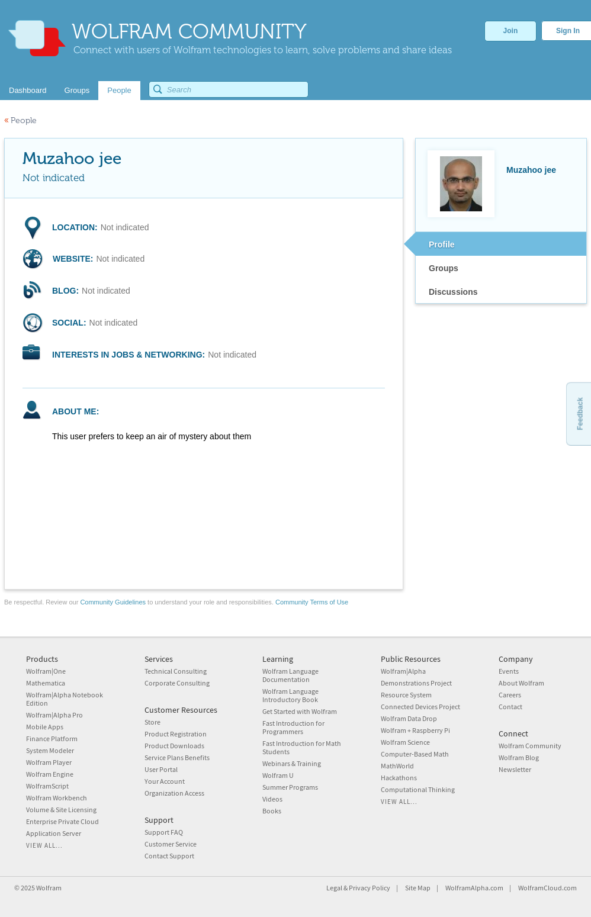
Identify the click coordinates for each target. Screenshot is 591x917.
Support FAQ (163, 832)
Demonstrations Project (416, 682)
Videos (272, 798)
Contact (510, 706)
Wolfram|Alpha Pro (54, 714)
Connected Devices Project (420, 706)
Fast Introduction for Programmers (293, 727)
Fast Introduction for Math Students (301, 747)
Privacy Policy (369, 887)
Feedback (580, 413)
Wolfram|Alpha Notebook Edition (64, 698)
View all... (44, 845)
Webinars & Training (291, 763)
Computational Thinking (418, 789)
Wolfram (49, 887)
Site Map (418, 887)
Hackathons (399, 777)
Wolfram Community (530, 745)
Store (152, 721)
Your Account (164, 781)
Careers (510, 694)
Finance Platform (52, 738)
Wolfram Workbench (56, 797)
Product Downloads (174, 745)
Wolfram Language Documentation (290, 675)
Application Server (53, 833)
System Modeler (50, 750)
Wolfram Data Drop (409, 718)
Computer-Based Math (415, 753)
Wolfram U (278, 775)
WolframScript (47, 785)
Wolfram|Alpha (403, 671)
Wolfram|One (46, 671)
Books (271, 810)
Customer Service (170, 843)
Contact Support (169, 855)
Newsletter (515, 769)
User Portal (161, 769)
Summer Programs (290, 787)
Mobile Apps (44, 726)
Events (509, 671)
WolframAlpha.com (474, 887)
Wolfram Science (405, 742)
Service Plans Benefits (177, 757)
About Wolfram (521, 682)
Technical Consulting (175, 671)
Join (510, 31)
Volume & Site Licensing (61, 809)
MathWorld (397, 765)
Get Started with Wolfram (299, 711)
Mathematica (45, 682)
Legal (334, 887)
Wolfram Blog (519, 757)
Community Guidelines (113, 602)
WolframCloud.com (547, 887)
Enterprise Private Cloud (62, 821)
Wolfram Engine (49, 774)
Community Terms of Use (311, 602)
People (20, 120)
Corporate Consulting (177, 682)
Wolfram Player (49, 762)
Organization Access (174, 793)
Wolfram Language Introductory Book (290, 695)
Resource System (406, 694)
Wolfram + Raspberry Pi (415, 730)
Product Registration (175, 733)
